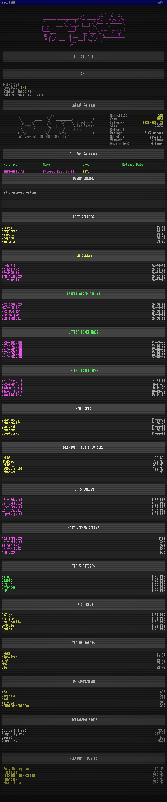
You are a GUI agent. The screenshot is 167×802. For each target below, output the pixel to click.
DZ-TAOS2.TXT (12, 510)
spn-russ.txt (12, 276)
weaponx (8, 234)
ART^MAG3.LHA (12, 346)
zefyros (8, 702)
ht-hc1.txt (10, 269)
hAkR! (6, 653)
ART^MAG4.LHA (12, 349)
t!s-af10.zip (12, 391)
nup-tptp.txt (12, 514)
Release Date (132, 164)
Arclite (8, 618)
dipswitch (9, 657)
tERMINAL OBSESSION (19, 776)
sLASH (7, 458)
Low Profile (11, 622)
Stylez (7, 583)
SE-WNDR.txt (11, 273)
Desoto (7, 580)
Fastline (10, 772)
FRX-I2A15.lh (12, 384)
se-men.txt (10, 545)
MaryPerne (9, 231)
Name (46, 164)
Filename (10, 164)
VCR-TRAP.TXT (12, 318)
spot (5, 699)
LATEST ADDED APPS (83, 370)
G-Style (8, 625)
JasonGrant (10, 419)
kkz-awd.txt (11, 311)
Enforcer (9, 587)
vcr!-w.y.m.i (12, 315)
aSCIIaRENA (10, 2)
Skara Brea (12, 783)
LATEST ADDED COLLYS (83, 294)
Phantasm (10, 779)
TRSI (22, 87)
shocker (9, 472)
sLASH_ (8, 465)
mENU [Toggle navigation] (161, 3)
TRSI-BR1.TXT (153, 122)
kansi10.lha (11, 395)
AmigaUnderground (17, 769)
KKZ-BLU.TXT (11, 308)
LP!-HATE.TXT (12, 549)
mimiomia (9, 241)
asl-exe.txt (11, 280)
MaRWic (8, 461)
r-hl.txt (9, 552)
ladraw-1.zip (12, 388)
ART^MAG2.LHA (12, 356)
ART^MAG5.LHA (12, 353)
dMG (4, 664)
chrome (7, 227)
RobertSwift (11, 423)
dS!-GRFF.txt (12, 503)
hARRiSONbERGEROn (16, 706)
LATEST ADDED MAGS (83, 332)
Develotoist (11, 433)
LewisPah (9, 426)
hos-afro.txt (12, 507)
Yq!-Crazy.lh (12, 381)
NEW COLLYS (83, 255)
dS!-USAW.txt (12, 500)
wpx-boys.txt (12, 304)
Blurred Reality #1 (59, 171)
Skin (5, 576)
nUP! (5, 590)
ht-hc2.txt (10, 266)
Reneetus (9, 430)
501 (161, 115)
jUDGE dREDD (13, 468)
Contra (7, 629)
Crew (86, 164)
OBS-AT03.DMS (12, 342)
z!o (4, 667)
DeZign (7, 615)
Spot (5, 660)
